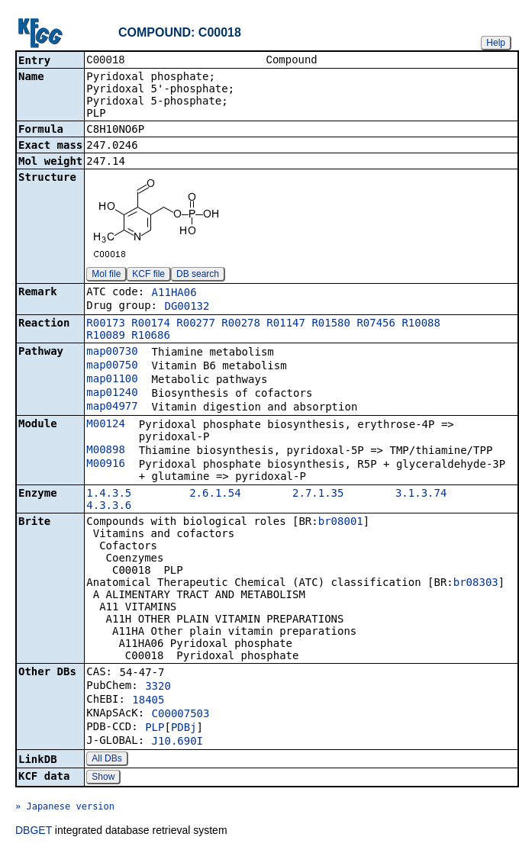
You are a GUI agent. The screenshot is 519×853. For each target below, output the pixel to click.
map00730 (111, 352)
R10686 (150, 336)
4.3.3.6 (108, 507)
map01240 (111, 394)
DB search (197, 275)
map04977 (111, 407)
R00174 (150, 324)
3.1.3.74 (420, 494)
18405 (148, 701)
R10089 (105, 336)
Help (495, 42)
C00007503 (181, 715)
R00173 (105, 324)
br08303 (475, 584)
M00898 (105, 451)
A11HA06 (174, 294)
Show (103, 778)
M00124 (105, 425)
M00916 (105, 465)
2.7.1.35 (317, 494)
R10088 (420, 324)
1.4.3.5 (108, 494)
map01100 (111, 380)
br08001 (340, 523)
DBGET (33, 832)
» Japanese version (64, 808)
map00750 (111, 366)
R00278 (240, 324)
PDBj (184, 729)
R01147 (285, 324)
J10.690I (177, 742)
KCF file (148, 275)
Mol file (106, 275)
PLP (154, 729)
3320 (158, 687)
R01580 (330, 324)
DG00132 (186, 307)
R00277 (195, 324)
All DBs (106, 760)
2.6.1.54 (214, 494)
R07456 (375, 324)
